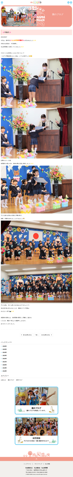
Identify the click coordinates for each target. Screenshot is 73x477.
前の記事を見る (26, 335)
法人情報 (47, 464)
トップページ (27, 464)
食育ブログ (19, 380)
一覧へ (36, 335)
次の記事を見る (46, 335)
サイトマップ (38, 464)
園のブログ (11, 380)
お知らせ (3, 380)
